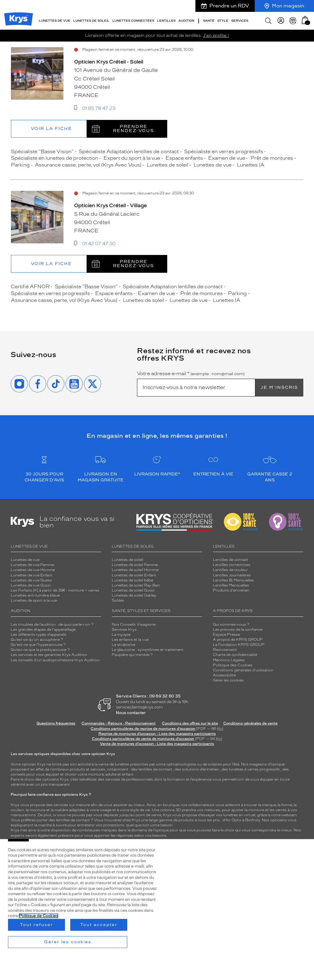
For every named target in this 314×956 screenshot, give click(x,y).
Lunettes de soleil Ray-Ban (136, 585)
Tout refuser (36, 924)
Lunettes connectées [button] (133, 21)
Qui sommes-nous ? (231, 624)
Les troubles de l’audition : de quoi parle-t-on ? (52, 624)
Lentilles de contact (230, 560)
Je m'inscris (279, 387)
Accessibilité (224, 675)
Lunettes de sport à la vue (34, 600)
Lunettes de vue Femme (32, 565)
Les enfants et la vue (130, 640)
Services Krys (124, 629)
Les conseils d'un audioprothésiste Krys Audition (55, 660)
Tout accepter (98, 924)
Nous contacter (131, 713)
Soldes (118, 600)
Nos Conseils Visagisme (134, 624)
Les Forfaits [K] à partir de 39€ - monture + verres (55, 590)
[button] (305, 20)
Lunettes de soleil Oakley (134, 595)
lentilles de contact (155, 769)
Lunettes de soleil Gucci (133, 590)
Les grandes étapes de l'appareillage (43, 629)
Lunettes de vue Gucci (31, 585)
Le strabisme (123, 645)
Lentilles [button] (166, 21)
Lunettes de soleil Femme (135, 565)
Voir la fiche (51, 128)
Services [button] (239, 21)
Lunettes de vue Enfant (31, 575)
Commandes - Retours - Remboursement (119, 723)
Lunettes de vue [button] (54, 21)
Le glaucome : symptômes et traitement (148, 650)
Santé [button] (208, 21)
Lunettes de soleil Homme (135, 570)
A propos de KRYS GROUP (238, 640)
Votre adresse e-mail (191, 373)
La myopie (121, 634)
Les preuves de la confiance (237, 629)
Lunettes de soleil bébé (132, 580)
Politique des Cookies (232, 665)
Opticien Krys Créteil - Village (110, 205)
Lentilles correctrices (232, 565)
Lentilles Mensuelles (231, 585)
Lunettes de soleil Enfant (134, 575)
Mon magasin (284, 6)
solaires (215, 764)
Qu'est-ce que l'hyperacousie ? (38, 645)
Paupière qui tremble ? (132, 655)
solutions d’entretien (200, 769)
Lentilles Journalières (232, 575)
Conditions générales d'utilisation (243, 670)
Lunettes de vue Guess (31, 580)
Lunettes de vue (25, 560)
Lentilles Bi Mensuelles (233, 580)
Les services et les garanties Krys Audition (49, 655)
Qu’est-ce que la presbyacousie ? (40, 650)
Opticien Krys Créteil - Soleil (108, 62)
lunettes (122, 764)
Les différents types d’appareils (38, 634)
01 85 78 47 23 (98, 108)
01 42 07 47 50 (98, 243)
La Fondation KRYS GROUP (238, 645)
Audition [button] (186, 21)
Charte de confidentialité (235, 655)
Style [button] (222, 21)
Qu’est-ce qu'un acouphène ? (37, 640)
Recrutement (225, 650)
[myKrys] (281, 21)
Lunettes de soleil (127, 560)
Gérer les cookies (228, 680)
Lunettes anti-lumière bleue (35, 595)
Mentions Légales (229, 660)
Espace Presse (226, 634)
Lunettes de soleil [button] (91, 21)
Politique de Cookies (38, 916)
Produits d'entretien (231, 590)
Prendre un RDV (225, 6)
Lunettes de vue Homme (33, 570)
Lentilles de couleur (230, 570)
